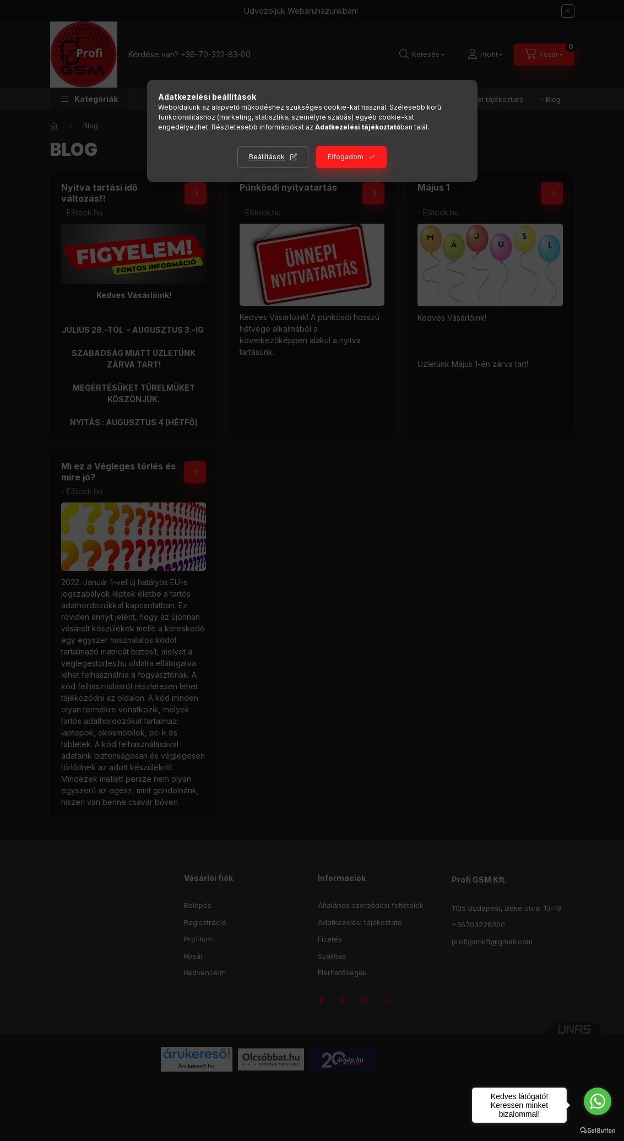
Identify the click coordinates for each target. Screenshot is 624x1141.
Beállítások (267, 157)
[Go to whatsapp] (597, 1101)
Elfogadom (345, 157)
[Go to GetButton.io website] (597, 1130)
